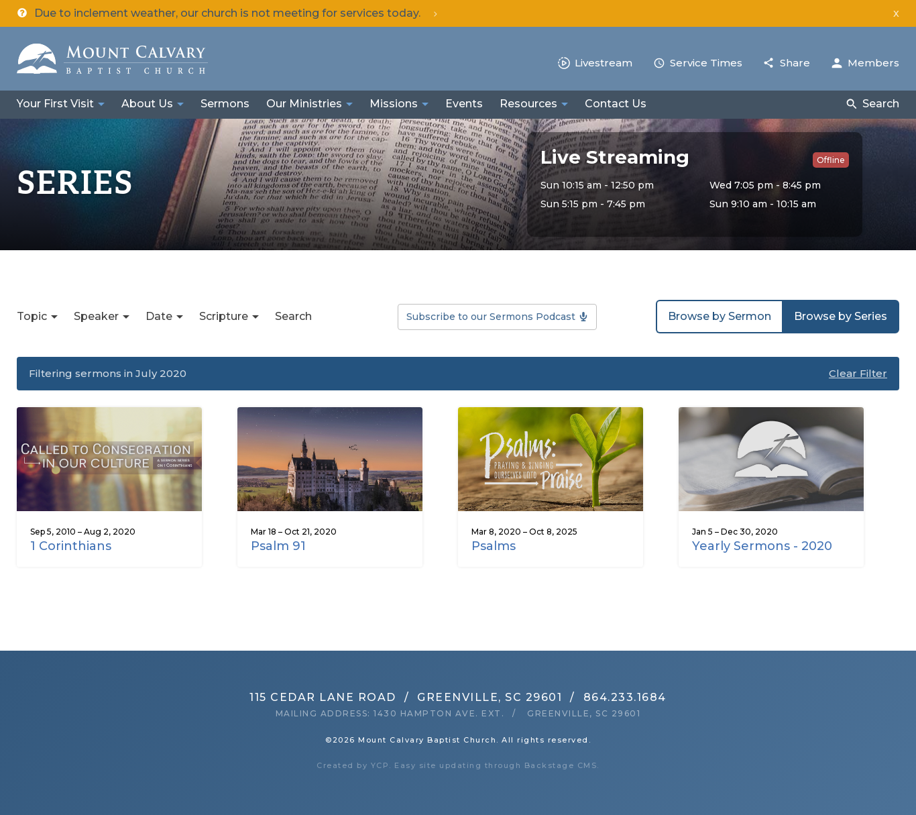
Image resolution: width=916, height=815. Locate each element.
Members (873, 62)
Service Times (706, 62)
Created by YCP (353, 765)
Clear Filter (858, 373)
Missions (393, 103)
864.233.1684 (625, 697)
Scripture (223, 316)
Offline (831, 160)
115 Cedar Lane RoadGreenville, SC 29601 (405, 697)
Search (880, 103)
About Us (147, 103)
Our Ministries (304, 103)
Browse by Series (840, 316)
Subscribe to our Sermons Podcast (490, 317)
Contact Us (615, 103)
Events (464, 103)
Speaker (96, 316)
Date (159, 316)
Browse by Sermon (719, 316)
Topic (32, 316)
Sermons (225, 103)
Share (795, 62)
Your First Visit (55, 103)
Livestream (603, 62)
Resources (528, 103)
